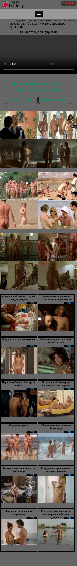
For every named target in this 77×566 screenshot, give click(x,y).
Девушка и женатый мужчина (18, 339)
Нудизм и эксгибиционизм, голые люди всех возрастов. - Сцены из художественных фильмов (43, 23)
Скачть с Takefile (21, 100)
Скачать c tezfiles (55, 100)
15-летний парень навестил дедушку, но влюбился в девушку (56, 514)
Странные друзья (18, 425)
